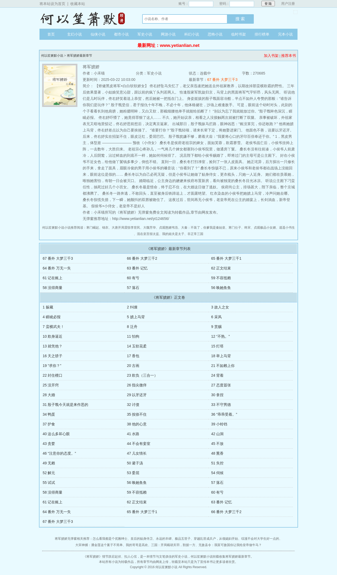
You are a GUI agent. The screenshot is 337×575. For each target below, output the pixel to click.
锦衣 (105, 227)
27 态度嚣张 (221, 385)
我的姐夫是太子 (173, 234)
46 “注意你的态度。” (59, 453)
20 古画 (133, 365)
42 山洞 (217, 434)
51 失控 (217, 463)
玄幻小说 (74, 34)
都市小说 (121, 34)
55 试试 (49, 482)
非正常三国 (195, 234)
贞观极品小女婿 (265, 227)
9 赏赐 (216, 327)
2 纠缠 (132, 307)
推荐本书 (288, 55)
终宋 (247, 227)
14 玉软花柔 (137, 346)
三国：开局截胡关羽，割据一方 (173, 545)
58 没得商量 (52, 288)
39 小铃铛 (219, 424)
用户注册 (288, 4)
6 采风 (216, 317)
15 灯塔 (217, 346)
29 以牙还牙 (137, 395)
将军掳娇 (92, 556)
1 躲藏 (48, 307)
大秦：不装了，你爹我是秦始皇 (203, 227)
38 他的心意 (137, 424)
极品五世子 (183, 538)
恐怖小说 (215, 34)
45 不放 (217, 443)
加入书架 (271, 55)
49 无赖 (49, 463)
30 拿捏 (217, 395)
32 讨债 (133, 404)
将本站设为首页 (52, 4)
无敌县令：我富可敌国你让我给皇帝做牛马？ (230, 545)
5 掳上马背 (136, 317)
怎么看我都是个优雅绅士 (110, 538)
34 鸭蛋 (49, 414)
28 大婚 (49, 395)
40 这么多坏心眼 (56, 434)
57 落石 (133, 288)
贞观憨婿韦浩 (168, 227)
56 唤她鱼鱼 (221, 288)
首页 (51, 34)
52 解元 (49, 473)
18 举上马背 (221, 356)
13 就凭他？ (52, 346)
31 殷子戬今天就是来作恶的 (65, 404)
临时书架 (238, 34)
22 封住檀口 (52, 375)
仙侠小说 (98, 34)
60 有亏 (133, 278)
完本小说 (285, 34)
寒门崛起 (92, 227)
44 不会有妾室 (138, 443)
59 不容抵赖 (221, 278)
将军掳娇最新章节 (79, 55)
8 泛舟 (132, 327)
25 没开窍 (51, 385)
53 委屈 (133, 473)
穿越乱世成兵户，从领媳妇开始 (216, 538)
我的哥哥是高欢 (137, 545)
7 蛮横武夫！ (53, 327)
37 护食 (49, 424)
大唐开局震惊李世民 (126, 227)
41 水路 (133, 434)
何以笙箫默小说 (85, 18)
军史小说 (144, 34)
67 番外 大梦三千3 (222, 79)
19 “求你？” (52, 365)
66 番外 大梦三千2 (142, 258)
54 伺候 (217, 473)
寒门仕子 (235, 227)
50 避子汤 (135, 463)
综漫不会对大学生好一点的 (260, 538)
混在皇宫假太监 (148, 234)
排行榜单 (262, 34)
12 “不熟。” (220, 336)
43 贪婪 (49, 443)
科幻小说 (191, 34)
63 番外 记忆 (137, 268)
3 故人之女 (220, 307)
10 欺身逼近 (52, 336)
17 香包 (133, 356)
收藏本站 (77, 4)
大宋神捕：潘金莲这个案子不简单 (99, 545)
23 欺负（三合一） (142, 375)
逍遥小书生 (287, 227)
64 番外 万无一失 (57, 268)
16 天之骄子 (52, 356)
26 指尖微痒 (137, 385)
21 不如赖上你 (223, 365)
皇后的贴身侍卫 (142, 538)
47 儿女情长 (137, 453)
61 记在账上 (52, 278)
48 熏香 (217, 453)
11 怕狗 (133, 336)
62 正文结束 (221, 268)
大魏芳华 (149, 227)
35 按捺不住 (137, 414)
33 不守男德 (221, 404)
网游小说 (168, 34)
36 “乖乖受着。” (224, 414)
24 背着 (217, 375)
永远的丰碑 (164, 538)
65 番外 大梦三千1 (226, 258)
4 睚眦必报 (52, 317)
